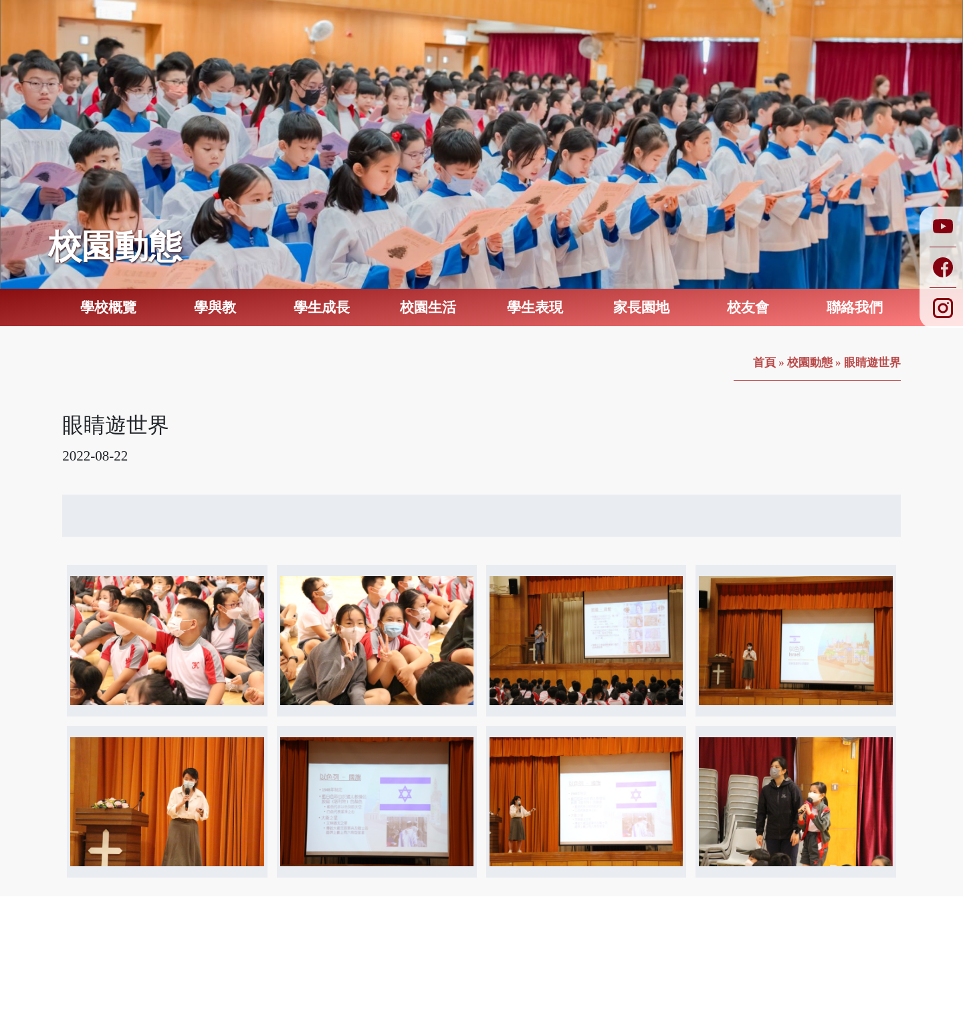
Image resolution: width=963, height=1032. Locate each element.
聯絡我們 (855, 307)
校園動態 (810, 362)
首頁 (764, 362)
